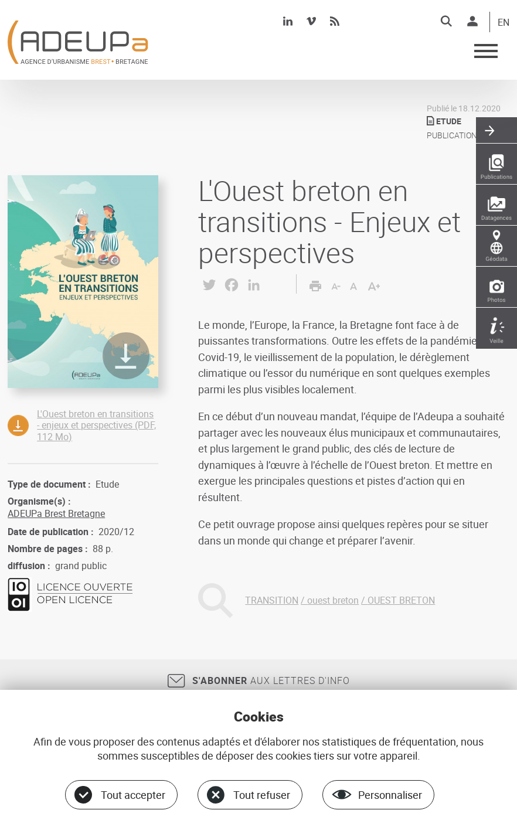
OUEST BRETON (401, 600)
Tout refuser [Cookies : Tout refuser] (261, 795)
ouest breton (333, 600)
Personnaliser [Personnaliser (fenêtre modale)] (390, 795)
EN (503, 23)
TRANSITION (271, 600)
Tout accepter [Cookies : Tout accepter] (133, 795)
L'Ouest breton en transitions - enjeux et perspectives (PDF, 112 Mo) (96, 425)
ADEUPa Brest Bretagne (56, 513)
